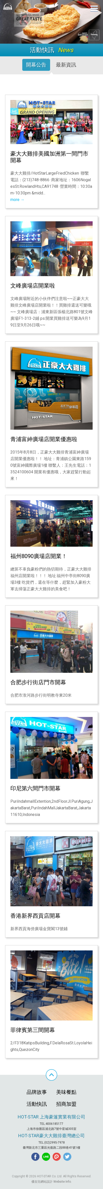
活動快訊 (37, 1104)
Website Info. (62, 1181)
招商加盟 (66, 1104)
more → (17, 199)
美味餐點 (66, 1092)
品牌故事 (37, 1092)
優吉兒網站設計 (42, 1181)
